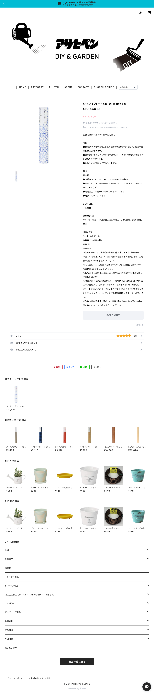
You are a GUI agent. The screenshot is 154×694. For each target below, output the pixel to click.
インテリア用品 (11, 585)
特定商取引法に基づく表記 (39, 678)
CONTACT (83, 87)
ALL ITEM (54, 87)
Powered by (77, 689)
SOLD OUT (113, 315)
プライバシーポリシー (15, 678)
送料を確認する (110, 123)
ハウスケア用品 (12, 577)
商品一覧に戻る (77, 661)
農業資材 (9, 621)
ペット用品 (9, 603)
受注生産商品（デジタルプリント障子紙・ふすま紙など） (30, 594)
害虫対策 (9, 639)
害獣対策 (9, 630)
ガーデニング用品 (13, 612)
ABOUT (68, 87)
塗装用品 (9, 559)
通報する (140, 325)
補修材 (8, 568)
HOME (22, 87)
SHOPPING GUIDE (104, 87)
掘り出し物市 (11, 647)
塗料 (7, 550)
